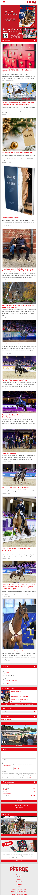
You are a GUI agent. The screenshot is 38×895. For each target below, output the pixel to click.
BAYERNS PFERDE (6, 719)
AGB (19, 886)
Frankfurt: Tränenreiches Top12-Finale (14, 380)
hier (31, 777)
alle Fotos (19, 835)
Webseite (8, 683)
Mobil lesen (19, 860)
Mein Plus (19, 874)
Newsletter (19, 879)
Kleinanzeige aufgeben (19, 810)
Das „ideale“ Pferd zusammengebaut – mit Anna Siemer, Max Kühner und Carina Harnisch (18, 104)
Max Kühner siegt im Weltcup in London (15, 344)
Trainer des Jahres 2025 (9, 453)
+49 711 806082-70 (25, 893)
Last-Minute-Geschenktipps (11, 218)
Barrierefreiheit (19, 881)
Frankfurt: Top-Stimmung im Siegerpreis (15, 487)
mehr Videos (19, 745)
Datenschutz (27, 777)
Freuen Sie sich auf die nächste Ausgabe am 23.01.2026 (19, 704)
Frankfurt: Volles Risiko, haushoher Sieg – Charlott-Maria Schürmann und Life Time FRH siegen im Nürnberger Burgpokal (19, 587)
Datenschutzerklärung (7, 765)
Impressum (19, 883)
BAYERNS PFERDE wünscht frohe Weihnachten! (17, 153)
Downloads (19, 878)
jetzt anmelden (18, 768)
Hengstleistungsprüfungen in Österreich (15, 651)
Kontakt (19, 876)
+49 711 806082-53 (14, 893)
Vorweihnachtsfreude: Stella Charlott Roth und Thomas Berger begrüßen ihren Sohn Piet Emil (17, 270)
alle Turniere (19, 800)
